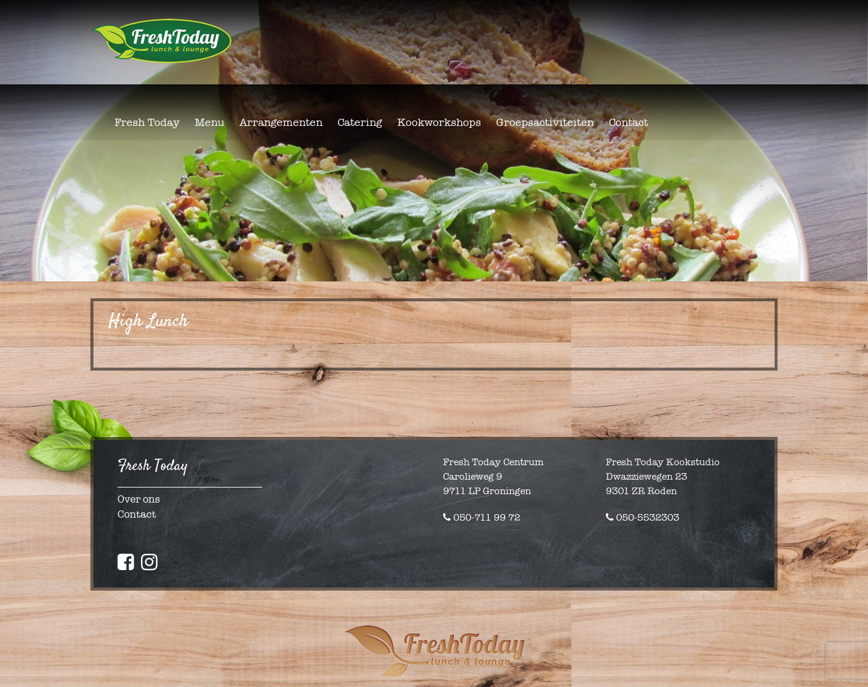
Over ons (139, 499)
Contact (137, 514)
